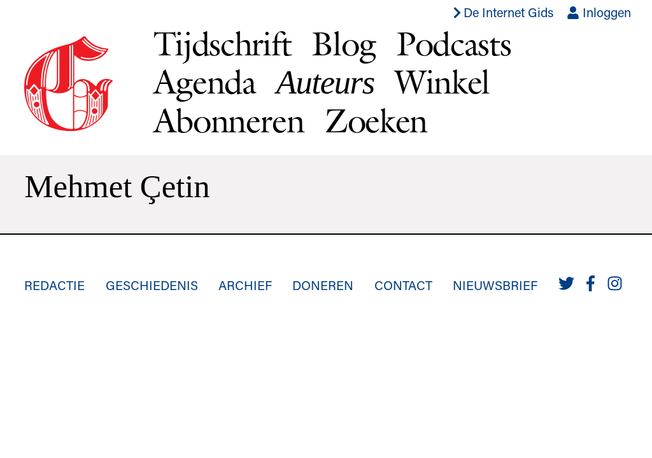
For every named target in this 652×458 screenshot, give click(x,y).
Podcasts (453, 43)
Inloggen (599, 12)
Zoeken (376, 120)
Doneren (322, 285)
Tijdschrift (222, 43)
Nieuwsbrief (495, 285)
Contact (403, 285)
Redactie (54, 285)
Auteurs (325, 82)
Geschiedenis (152, 285)
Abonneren (228, 120)
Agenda (204, 81)
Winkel (442, 81)
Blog (343, 43)
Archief (245, 285)
